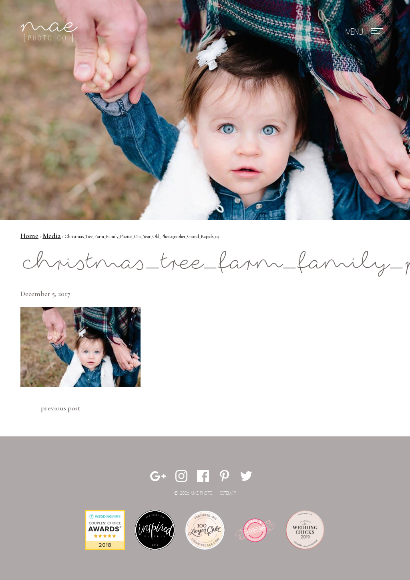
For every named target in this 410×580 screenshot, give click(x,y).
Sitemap (228, 493)
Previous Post (60, 408)
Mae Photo (50, 32)
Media (51, 235)
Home (29, 235)
